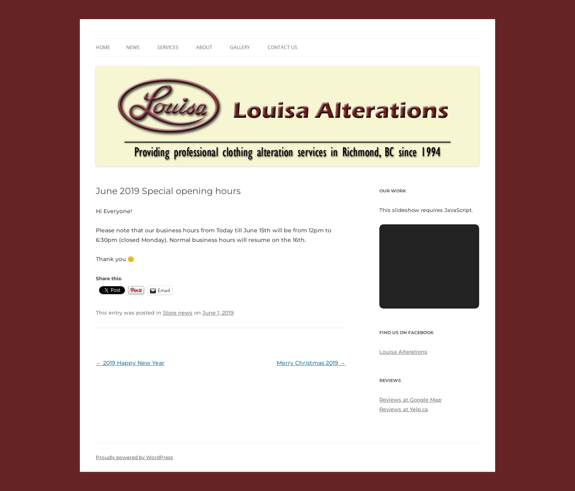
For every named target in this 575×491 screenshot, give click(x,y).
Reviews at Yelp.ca (403, 409)
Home (103, 47)
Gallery (240, 47)
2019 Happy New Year (130, 362)
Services (167, 47)
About (204, 47)
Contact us (282, 47)
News (133, 47)
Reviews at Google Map (410, 399)
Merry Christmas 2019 (311, 362)
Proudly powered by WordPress (134, 457)
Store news (177, 312)
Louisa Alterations (403, 351)
